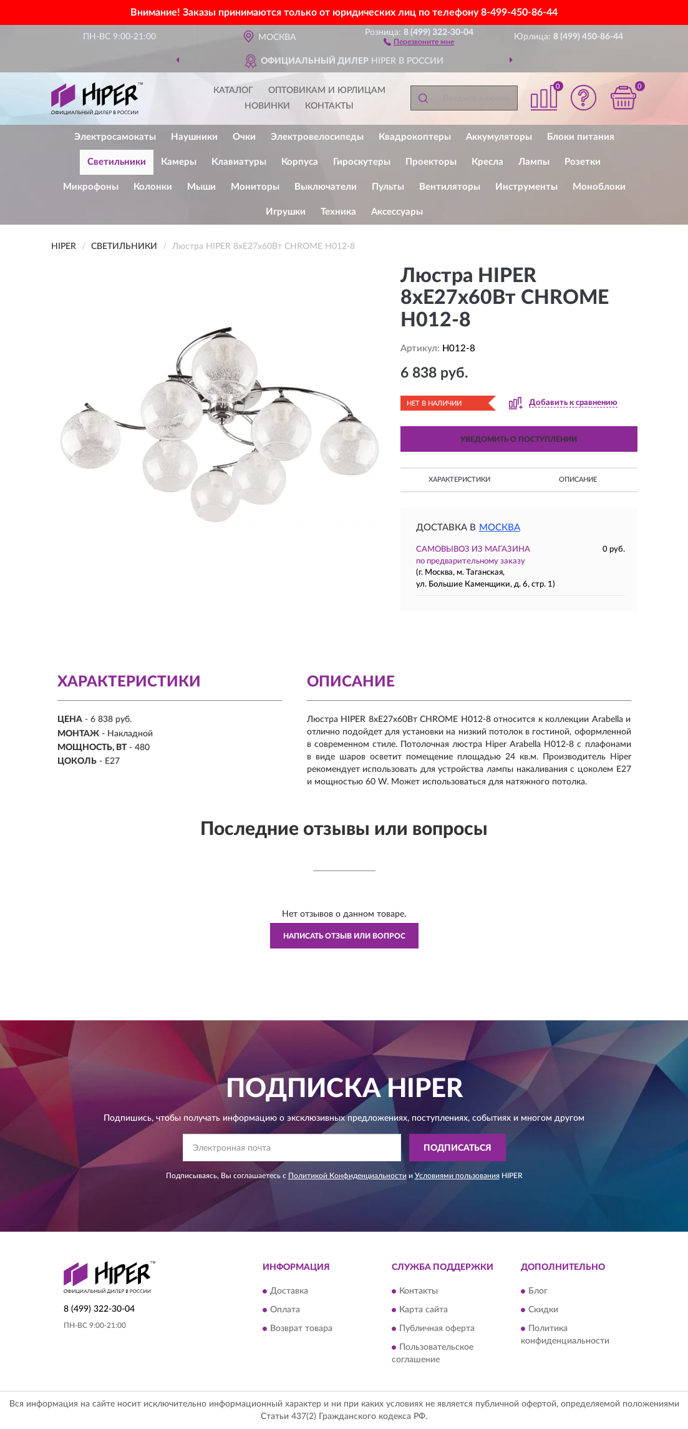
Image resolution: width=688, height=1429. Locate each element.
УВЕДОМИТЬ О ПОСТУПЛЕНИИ (518, 439)
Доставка (289, 1291)
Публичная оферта (437, 1328)
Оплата (285, 1309)
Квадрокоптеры (415, 137)
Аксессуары (397, 212)
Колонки (152, 187)
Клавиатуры (238, 162)
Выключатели (325, 187)
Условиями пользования (457, 1175)
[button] (419, 41)
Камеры (178, 162)
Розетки (582, 162)
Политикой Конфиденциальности (347, 1175)
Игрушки (286, 212)
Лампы (534, 162)
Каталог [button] (233, 90)
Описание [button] (578, 479)
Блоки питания (580, 137)
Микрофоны (91, 187)
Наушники (194, 137)
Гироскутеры (361, 162)
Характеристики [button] (459, 479)
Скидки (543, 1309)
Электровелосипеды (317, 137)
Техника (338, 212)
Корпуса (299, 162)
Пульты (388, 187)
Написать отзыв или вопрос (344, 936)
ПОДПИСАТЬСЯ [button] (458, 1148)
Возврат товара (301, 1328)
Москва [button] (499, 527)
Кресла (487, 162)
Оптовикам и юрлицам (326, 90)
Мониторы (255, 187)
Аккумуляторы (499, 137)
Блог (538, 1291)
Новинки (267, 106)
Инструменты (526, 187)
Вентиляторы (449, 187)
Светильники (116, 162)
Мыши (201, 187)
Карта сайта (423, 1309)
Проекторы (431, 162)
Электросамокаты (115, 137)
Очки (244, 137)
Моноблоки (599, 187)
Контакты (329, 106)
